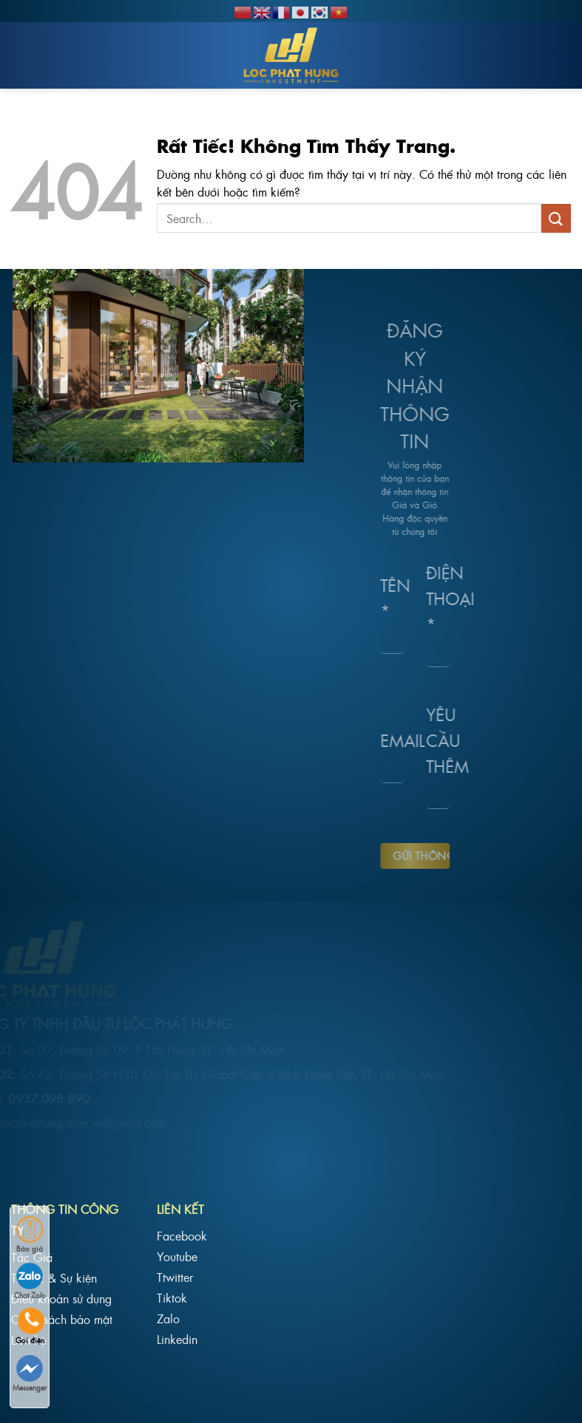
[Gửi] (556, 218)
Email (372, 740)
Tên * (372, 598)
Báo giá (29, 1235)
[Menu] (24, 55)
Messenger (30, 1374)
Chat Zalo (30, 1281)
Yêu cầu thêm (418, 739)
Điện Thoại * (418, 597)
